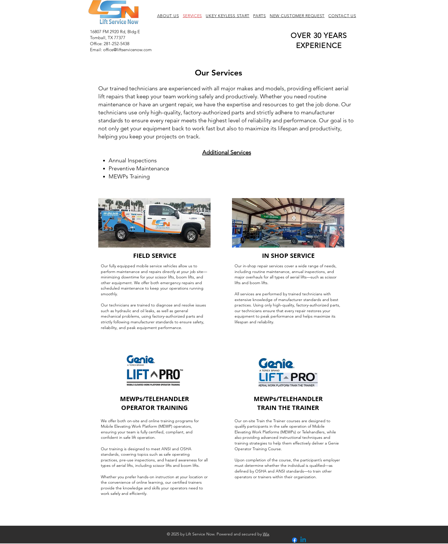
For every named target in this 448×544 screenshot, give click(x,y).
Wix (266, 534)
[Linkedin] (303, 540)
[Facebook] (294, 540)
